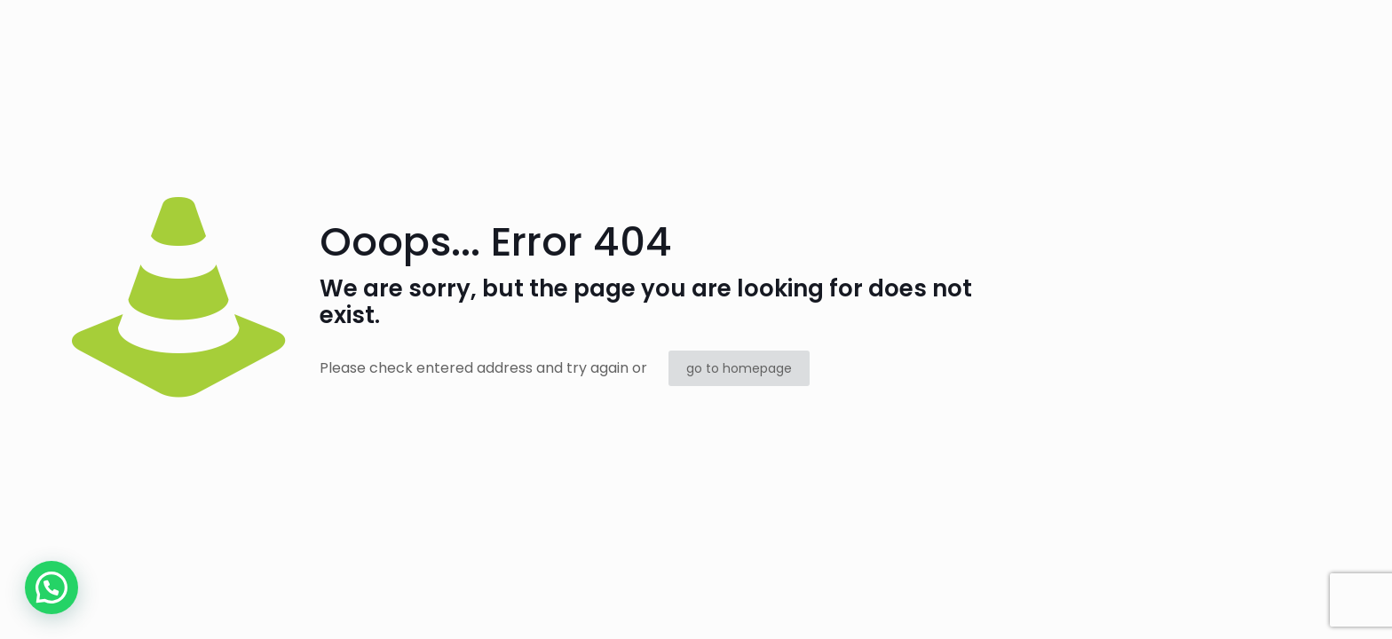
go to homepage (739, 368)
